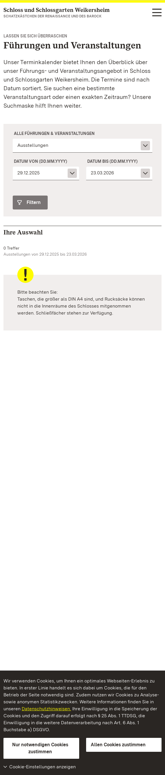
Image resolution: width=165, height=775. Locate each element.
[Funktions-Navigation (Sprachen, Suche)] (157, 13)
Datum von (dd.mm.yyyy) (40, 161)
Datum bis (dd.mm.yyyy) (112, 161)
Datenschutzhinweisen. (46, 708)
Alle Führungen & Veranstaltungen (54, 133)
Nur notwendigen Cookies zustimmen (40, 748)
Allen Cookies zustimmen (118, 744)
